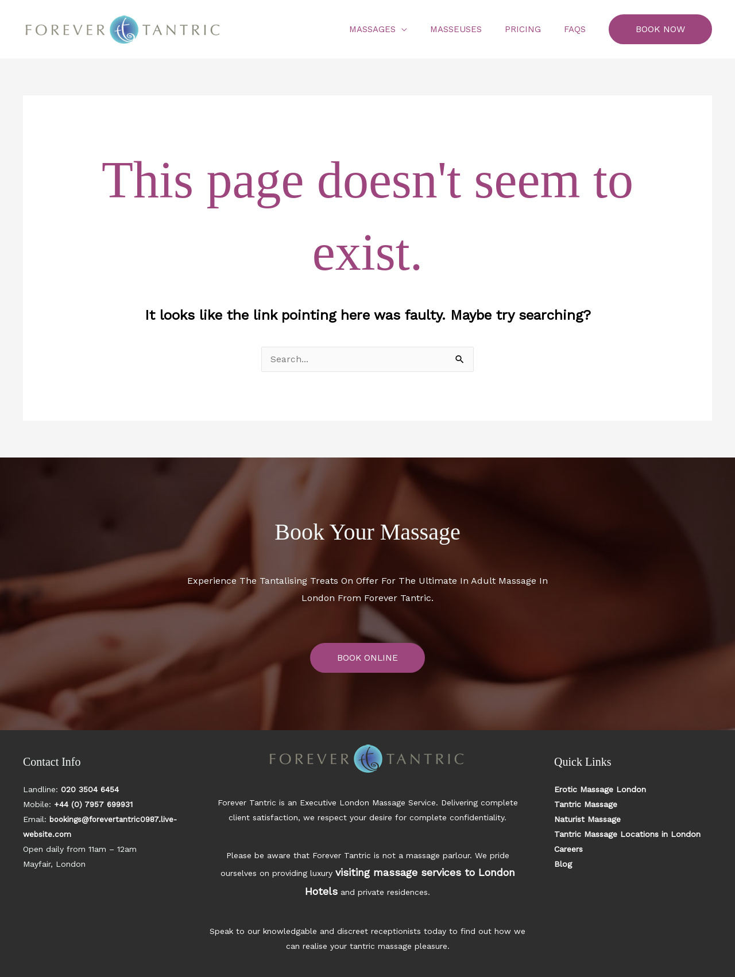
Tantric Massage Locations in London (627, 834)
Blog (563, 864)
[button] (660, 29)
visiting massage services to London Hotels (416, 870)
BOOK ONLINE (367, 658)
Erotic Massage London (600, 789)
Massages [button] (392, 29)
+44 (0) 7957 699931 (95, 804)
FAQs (578, 29)
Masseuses (470, 29)
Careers (568, 849)
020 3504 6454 (90, 789)
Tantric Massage (585, 804)
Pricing (531, 29)
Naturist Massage (587, 819)
